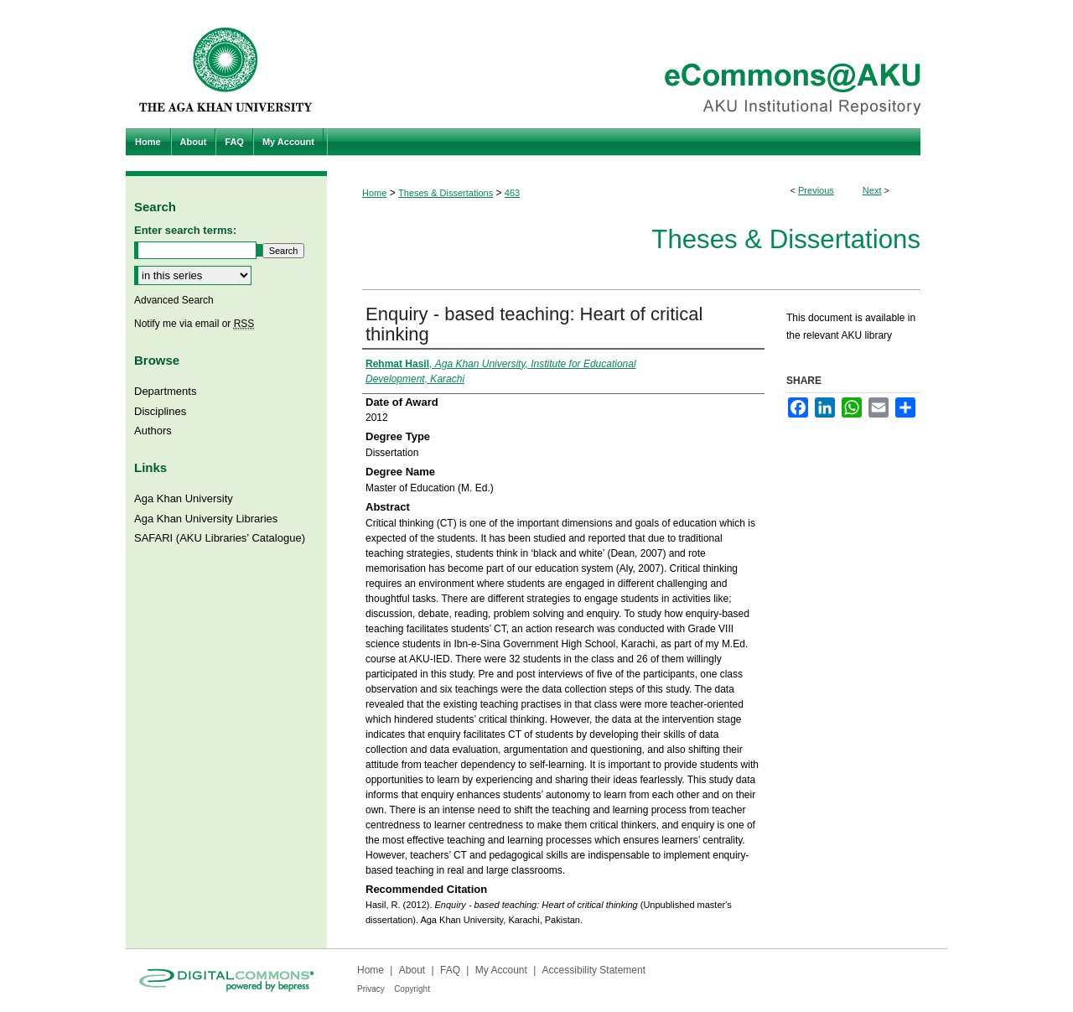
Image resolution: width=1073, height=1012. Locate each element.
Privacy (371, 989)
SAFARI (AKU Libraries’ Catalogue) (219, 538)
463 (512, 193)
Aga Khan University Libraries (205, 518)
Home (374, 193)
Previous (816, 190)
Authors (153, 430)
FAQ (450, 970)
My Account (501, 970)
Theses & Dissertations (445, 193)
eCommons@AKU (637, 64)
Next (872, 190)
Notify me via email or (194, 324)
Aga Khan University (183, 498)
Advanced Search (174, 300)
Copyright (412, 989)
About (412, 970)
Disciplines (160, 411)
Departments (165, 391)
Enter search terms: (185, 230)
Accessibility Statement (593, 970)
